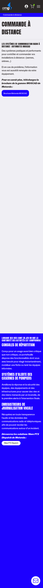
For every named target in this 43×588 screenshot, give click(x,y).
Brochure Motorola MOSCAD (15, 93)
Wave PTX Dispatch (11, 443)
